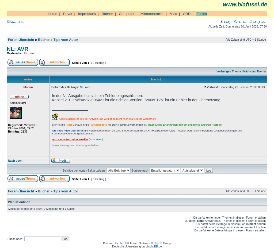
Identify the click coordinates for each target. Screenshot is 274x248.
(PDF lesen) (77, 139)
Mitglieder (258, 22)
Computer (127, 14)
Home (52, 14)
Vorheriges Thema (228, 71)
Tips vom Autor (66, 40)
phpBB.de (156, 246)
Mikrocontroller (152, 14)
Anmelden (16, 22)
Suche (240, 22)
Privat (67, 14)
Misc (173, 14)
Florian (29, 53)
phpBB (123, 243)
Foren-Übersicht (21, 40)
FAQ (225, 22)
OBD (187, 14)
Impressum (87, 14)
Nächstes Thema (254, 71)
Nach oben (15, 160)
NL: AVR (17, 49)
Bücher (107, 14)
